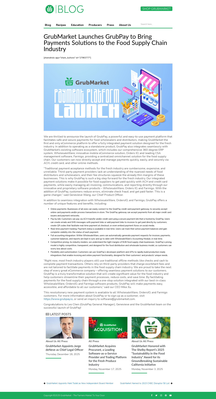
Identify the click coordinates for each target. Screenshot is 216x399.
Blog (48, 25)
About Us (125, 25)
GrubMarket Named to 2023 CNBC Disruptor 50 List (145, 383)
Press (110, 25)
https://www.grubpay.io (58, 299)
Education (77, 25)
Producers (95, 25)
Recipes (61, 25)
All (59, 341)
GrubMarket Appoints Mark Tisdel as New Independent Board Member (80, 383)
